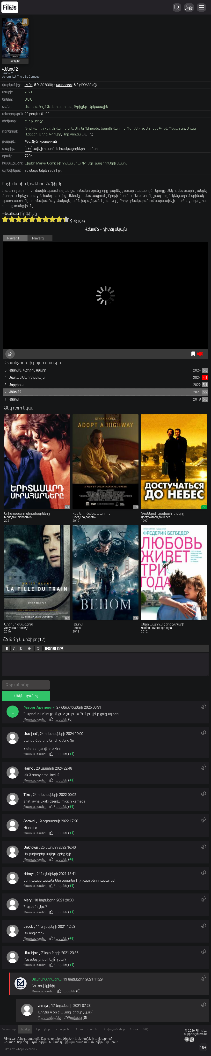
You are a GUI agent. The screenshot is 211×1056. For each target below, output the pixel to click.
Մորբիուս (15, 385)
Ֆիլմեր (25, 1029)
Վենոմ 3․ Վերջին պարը (27, 370)
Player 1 (13, 238)
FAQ (145, 1029)
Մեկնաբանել (26, 696)
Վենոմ (13, 399)
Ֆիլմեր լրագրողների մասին (105, 163)
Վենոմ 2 (14, 392)
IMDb (29, 85)
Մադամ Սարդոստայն (26, 377)
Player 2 (38, 238)
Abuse (134, 1029)
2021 (28, 92)
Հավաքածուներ (114, 1029)
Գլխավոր (9, 1029)
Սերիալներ (42, 1029)
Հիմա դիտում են (86, 1029)
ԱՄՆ (28, 99)
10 (66, 219)
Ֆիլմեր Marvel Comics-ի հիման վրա (53, 163)
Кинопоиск (64, 85)
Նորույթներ (62, 1029)
